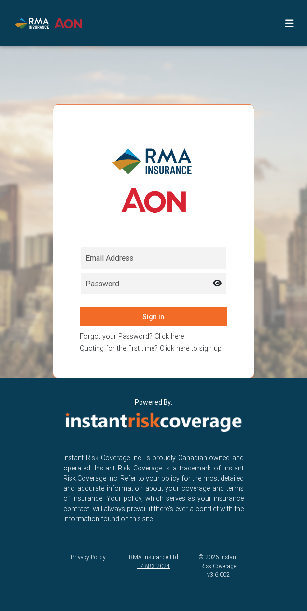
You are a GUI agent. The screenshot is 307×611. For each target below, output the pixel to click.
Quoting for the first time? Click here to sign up (151, 348)
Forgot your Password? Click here (132, 336)
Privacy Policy (88, 557)
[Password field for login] (153, 283)
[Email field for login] (153, 258)
